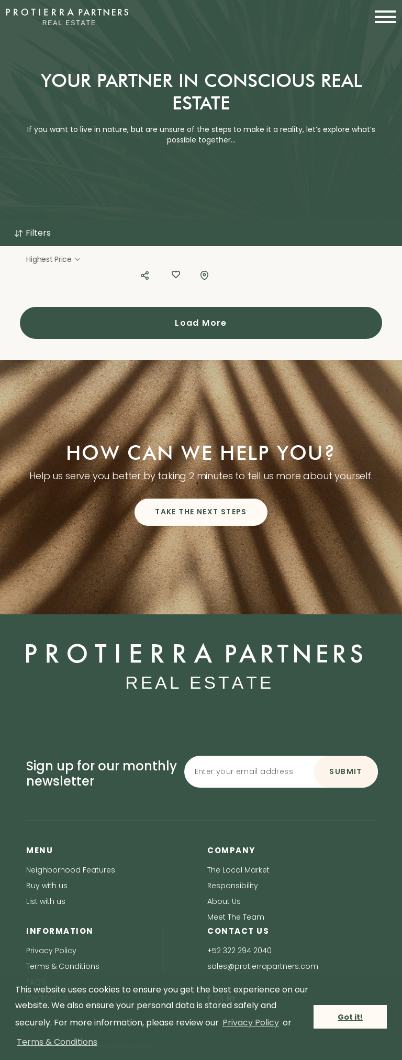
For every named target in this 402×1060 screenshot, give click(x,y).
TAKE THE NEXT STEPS (201, 511)
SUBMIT (345, 771)
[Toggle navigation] (382, 16)
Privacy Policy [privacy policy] (250, 1023)
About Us (224, 901)
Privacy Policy (51, 950)
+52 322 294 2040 (239, 950)
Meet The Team (235, 917)
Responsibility (232, 885)
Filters (32, 233)
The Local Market (238, 870)
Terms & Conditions (62, 966)
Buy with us (47, 885)
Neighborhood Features (70, 870)
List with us (45, 901)
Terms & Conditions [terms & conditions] (57, 1042)
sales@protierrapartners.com (262, 966)
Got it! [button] (350, 1017)
